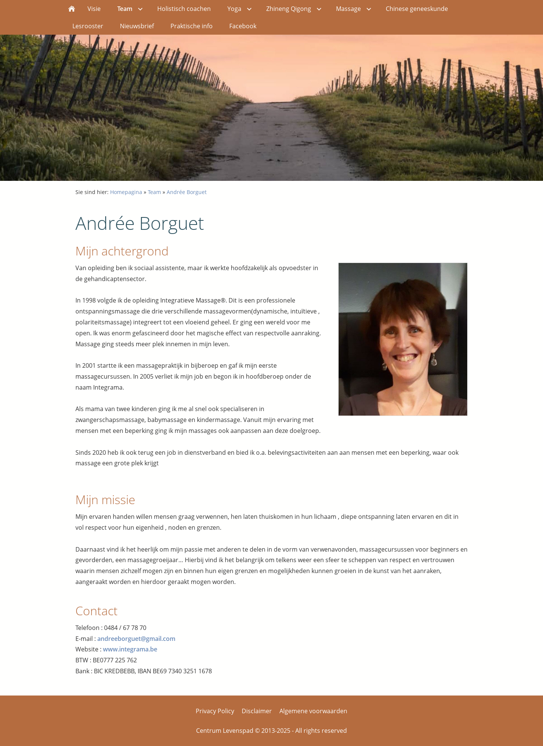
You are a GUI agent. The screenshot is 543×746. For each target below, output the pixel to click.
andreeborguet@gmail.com (136, 638)
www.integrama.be (130, 649)
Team (154, 192)
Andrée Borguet (187, 192)
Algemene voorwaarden (313, 711)
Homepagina (126, 192)
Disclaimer (257, 711)
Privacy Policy (215, 711)
